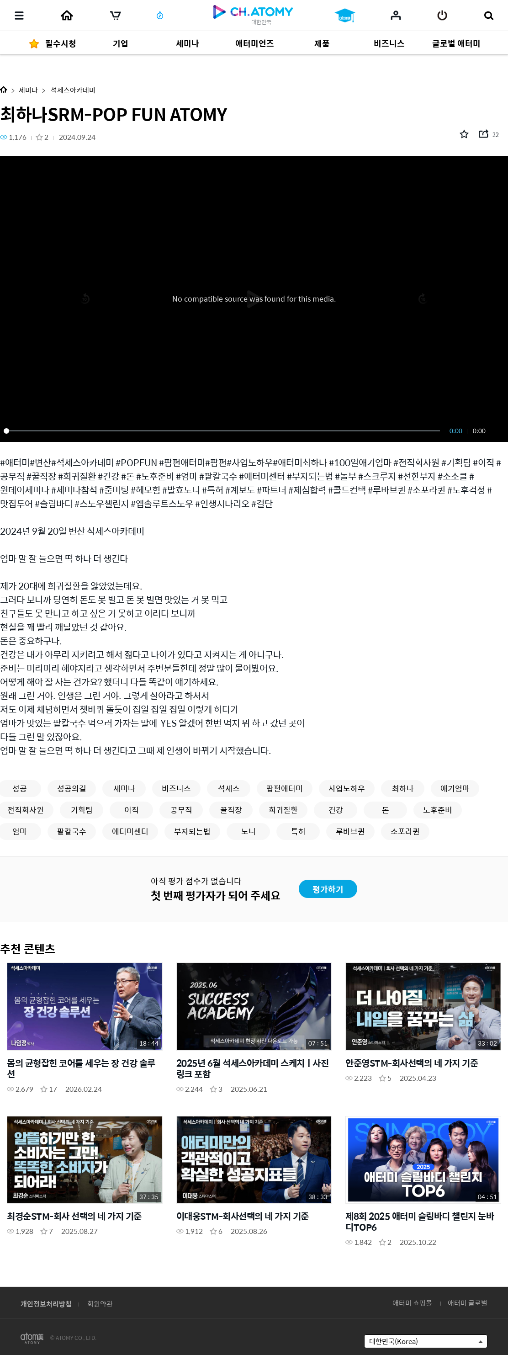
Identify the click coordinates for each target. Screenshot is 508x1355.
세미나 (28, 90)
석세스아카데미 (72, 90)
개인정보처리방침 (46, 1303)
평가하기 (328, 889)
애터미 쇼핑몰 (412, 1302)
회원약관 (100, 1303)
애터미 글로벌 (467, 1302)
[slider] (223, 431)
